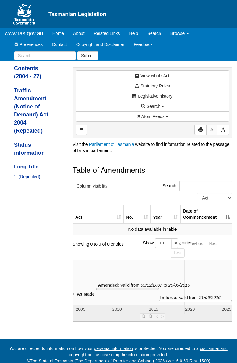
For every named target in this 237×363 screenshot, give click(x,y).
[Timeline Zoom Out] (150, 316)
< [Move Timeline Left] (157, 316)
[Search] (45, 55)
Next (213, 244)
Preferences (28, 44)
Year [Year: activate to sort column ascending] (157, 217)
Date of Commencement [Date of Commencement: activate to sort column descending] (200, 214)
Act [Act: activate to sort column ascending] (78, 217)
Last (177, 253)
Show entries (152, 243)
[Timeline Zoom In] (143, 316)
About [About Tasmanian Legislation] (79, 33)
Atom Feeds (152, 116)
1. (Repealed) (27, 176)
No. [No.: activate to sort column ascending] (129, 217)
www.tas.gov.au (24, 33)
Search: (197, 186)
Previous (195, 244)
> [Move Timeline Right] (162, 316)
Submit (88, 55)
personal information (113, 348)
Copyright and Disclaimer (100, 44)
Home (60, 33)
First (178, 244)
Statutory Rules (152, 85)
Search (154, 33)
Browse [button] (179, 33)
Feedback (143, 44)
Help (133, 33)
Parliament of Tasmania (111, 144)
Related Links (107, 33)
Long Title (26, 167)
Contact (59, 44)
